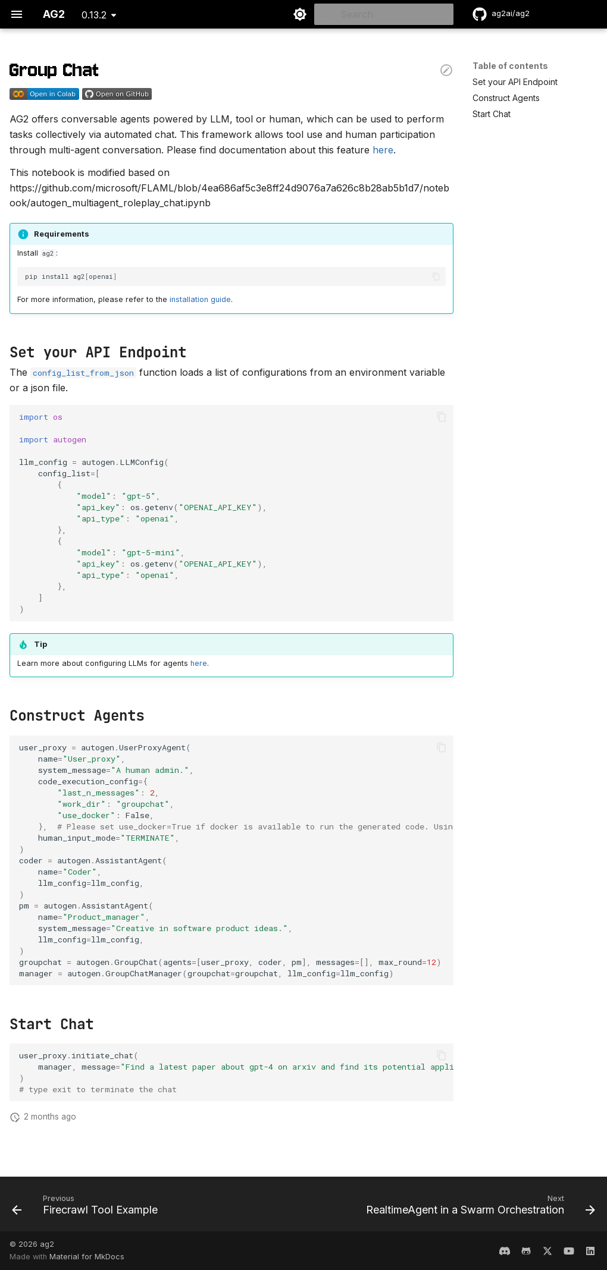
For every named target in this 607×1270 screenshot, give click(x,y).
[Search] (383, 14)
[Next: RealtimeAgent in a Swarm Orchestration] (478, 1207)
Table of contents (510, 66)
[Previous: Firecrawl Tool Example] (86, 1207)
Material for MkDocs (86, 1256)
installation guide (200, 299)
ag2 (47, 1244)
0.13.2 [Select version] (94, 15)
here (383, 150)
